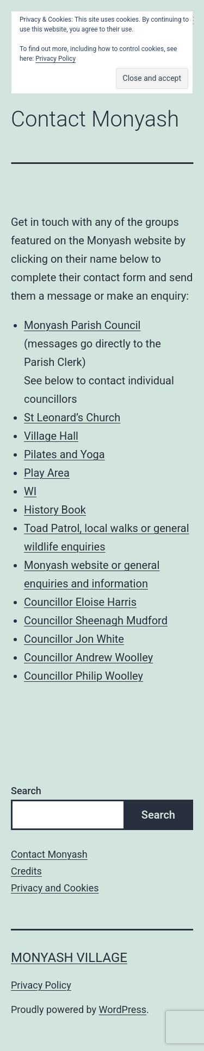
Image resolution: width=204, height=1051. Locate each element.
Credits (26, 871)
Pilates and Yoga (64, 454)
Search (26, 790)
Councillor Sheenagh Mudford (96, 620)
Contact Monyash (49, 854)
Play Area (47, 472)
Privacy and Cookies (55, 888)
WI (30, 491)
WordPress (122, 1009)
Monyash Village (69, 957)
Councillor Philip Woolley (83, 675)
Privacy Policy (41, 985)
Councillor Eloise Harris (80, 602)
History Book (55, 509)
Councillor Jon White (74, 638)
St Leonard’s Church (72, 417)
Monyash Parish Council (82, 325)
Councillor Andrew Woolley (88, 657)
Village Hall (51, 435)
